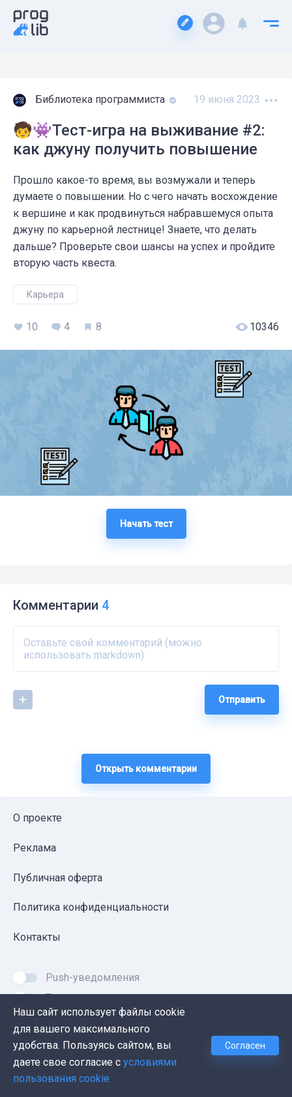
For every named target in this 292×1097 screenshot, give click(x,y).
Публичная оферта (57, 878)
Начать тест (146, 524)
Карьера (45, 294)
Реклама (34, 848)
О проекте (37, 818)
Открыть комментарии (146, 768)
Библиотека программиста (101, 99)
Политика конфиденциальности (91, 907)
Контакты (37, 937)
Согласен (245, 1045)
